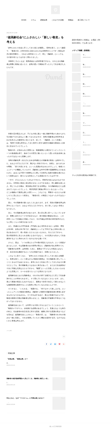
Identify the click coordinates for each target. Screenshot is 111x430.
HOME (23, 20)
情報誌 (70, 20)
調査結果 (43, 20)
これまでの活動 (58, 20)
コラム (33, 20)
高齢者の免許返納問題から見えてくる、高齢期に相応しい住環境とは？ (31, 378)
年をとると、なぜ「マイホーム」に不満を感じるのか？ (25, 398)
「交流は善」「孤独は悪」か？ (17, 359)
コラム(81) (9, 330)
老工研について (84, 20)
